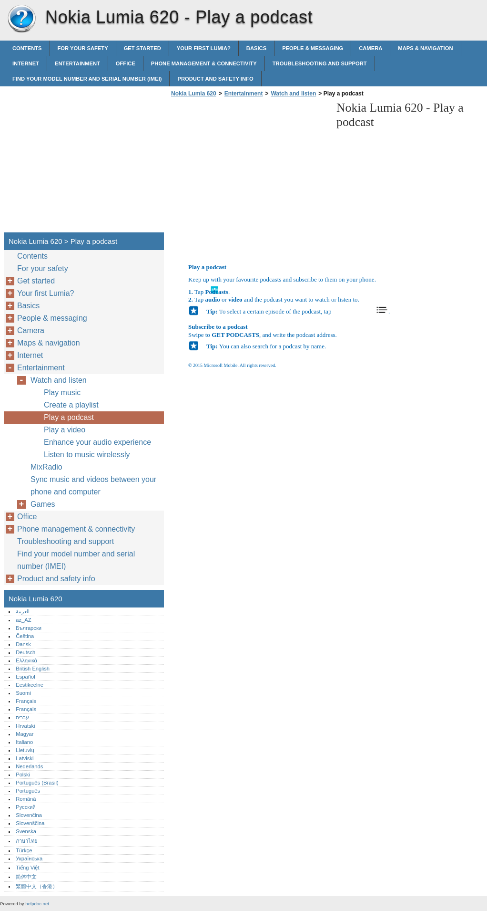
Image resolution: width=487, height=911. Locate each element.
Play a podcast (69, 417)
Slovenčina (29, 815)
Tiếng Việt (27, 867)
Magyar (24, 734)
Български (28, 628)
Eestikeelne (29, 685)
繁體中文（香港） (37, 886)
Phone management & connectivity (204, 63)
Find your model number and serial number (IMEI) (87, 79)
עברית (22, 717)
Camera (370, 48)
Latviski (24, 758)
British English (33, 668)
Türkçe (24, 850)
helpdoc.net (37, 903)
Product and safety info (215, 79)
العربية (23, 611)
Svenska (26, 831)
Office (125, 63)
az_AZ (23, 620)
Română (26, 799)
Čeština (25, 636)
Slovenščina (30, 823)
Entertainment (77, 63)
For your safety (83, 48)
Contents (27, 48)
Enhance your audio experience (97, 442)
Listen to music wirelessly (87, 454)
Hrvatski (25, 726)
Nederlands (29, 766)
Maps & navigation (425, 48)
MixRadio (46, 467)
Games (42, 504)
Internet (25, 63)
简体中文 (26, 877)
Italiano (24, 742)
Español (25, 677)
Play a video (64, 430)
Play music (62, 392)
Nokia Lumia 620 (21, 19)
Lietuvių (25, 750)
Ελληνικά (26, 660)
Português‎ (28, 791)
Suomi (23, 693)
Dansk (23, 644)
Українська (29, 858)
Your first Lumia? (204, 48)
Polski (23, 774)
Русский (26, 807)
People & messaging (312, 48)
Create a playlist (71, 405)
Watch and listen (293, 93)
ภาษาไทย (27, 841)
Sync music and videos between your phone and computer (93, 485)
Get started (142, 48)
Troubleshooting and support (320, 63)
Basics (256, 48)
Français (26, 701)
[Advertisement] (249, 167)
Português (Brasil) (37, 782)
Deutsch (25, 652)
